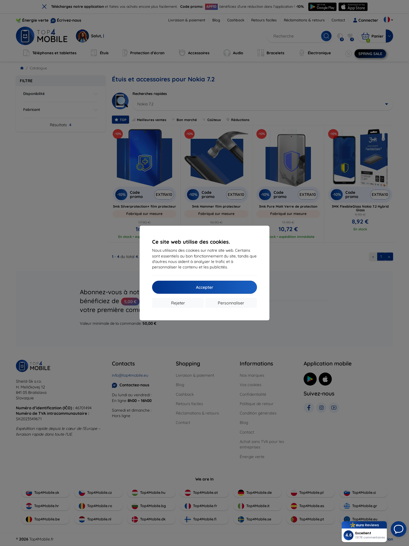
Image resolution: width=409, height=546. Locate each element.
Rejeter (178, 302)
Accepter (204, 287)
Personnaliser (231, 302)
